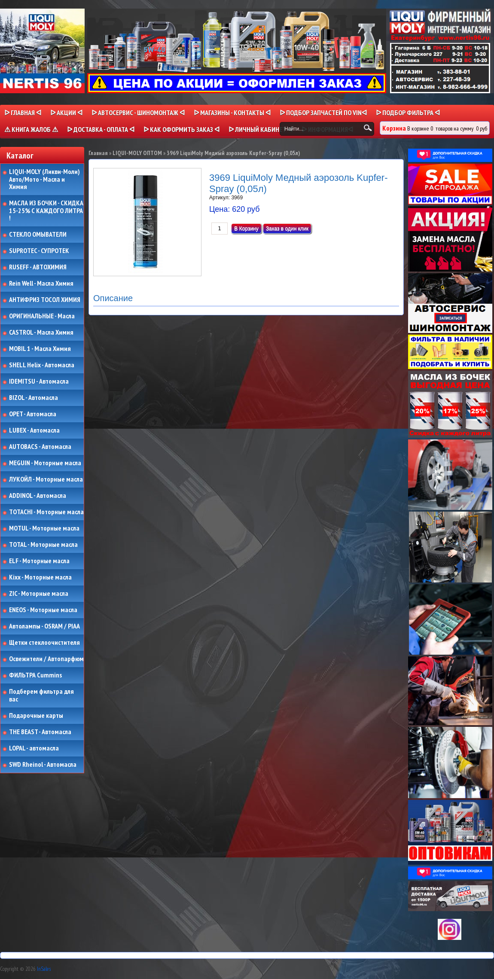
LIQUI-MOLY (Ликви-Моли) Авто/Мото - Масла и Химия (45, 179)
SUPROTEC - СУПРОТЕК (39, 251)
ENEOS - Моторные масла (43, 610)
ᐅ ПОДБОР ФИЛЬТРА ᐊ (408, 112)
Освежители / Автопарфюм (46, 659)
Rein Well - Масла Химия (41, 283)
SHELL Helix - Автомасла (41, 365)
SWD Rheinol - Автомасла (42, 765)
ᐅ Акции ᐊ (66, 112)
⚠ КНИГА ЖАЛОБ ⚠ (31, 129)
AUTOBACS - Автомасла (40, 447)
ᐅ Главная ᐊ (22, 112)
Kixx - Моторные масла (40, 577)
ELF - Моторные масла (39, 561)
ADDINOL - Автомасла (37, 496)
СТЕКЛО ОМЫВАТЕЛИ (38, 234)
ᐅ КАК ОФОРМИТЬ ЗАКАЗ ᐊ (181, 129)
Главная (98, 153)
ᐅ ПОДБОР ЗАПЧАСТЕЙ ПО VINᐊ (323, 112)
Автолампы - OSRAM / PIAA (44, 626)
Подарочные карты (36, 716)
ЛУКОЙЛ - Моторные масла (46, 479)
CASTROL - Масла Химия (41, 332)
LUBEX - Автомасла (34, 430)
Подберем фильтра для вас (41, 695)
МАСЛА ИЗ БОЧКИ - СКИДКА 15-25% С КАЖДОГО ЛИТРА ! (46, 210)
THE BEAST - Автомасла (40, 732)
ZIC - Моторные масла (38, 594)
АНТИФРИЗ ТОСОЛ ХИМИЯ (44, 300)
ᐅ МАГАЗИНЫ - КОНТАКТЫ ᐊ (232, 112)
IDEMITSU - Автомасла (39, 381)
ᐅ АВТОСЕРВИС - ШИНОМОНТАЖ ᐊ (138, 112)
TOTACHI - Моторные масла (46, 512)
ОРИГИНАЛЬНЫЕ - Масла (42, 316)
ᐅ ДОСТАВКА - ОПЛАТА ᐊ (100, 129)
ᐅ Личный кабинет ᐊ (261, 129)
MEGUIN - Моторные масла (45, 463)
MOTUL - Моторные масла (44, 528)
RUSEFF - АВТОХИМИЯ (38, 267)
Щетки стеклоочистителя (44, 643)
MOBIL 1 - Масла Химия (40, 349)
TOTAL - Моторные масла (43, 545)
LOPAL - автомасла (34, 748)
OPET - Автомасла (32, 414)
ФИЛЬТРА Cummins (35, 675)
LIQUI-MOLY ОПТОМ (137, 153)
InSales (44, 969)
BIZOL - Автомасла (33, 398)
